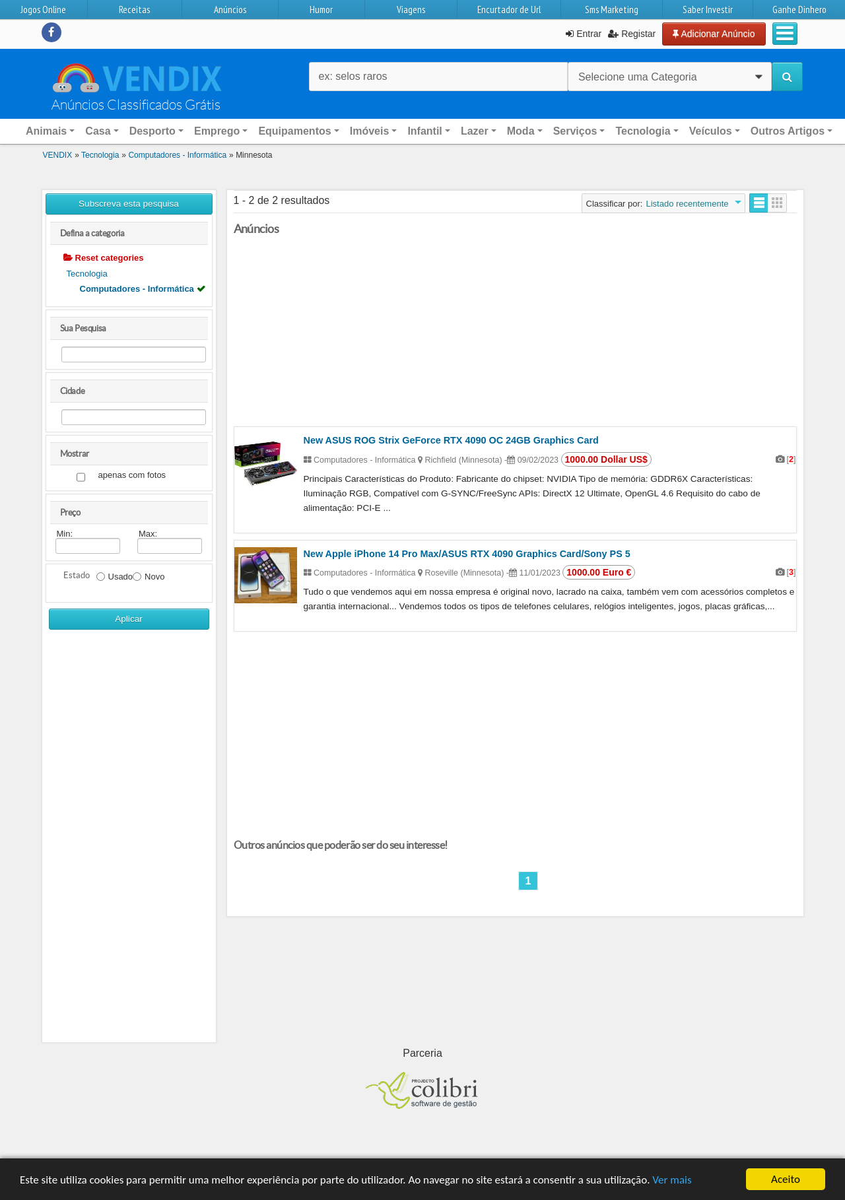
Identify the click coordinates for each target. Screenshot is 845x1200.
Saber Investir (708, 9)
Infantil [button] (424, 131)
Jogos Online (43, 9)
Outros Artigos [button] (788, 131)
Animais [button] (46, 131)
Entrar (583, 33)
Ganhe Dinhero (799, 9)
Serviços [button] (575, 131)
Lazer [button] (475, 131)
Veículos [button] (710, 131)
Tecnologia (87, 274)
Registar (632, 33)
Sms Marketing (611, 9)
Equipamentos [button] (294, 131)
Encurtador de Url (509, 9)
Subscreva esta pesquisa (129, 204)
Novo (148, 577)
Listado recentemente (687, 204)
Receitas (134, 9)
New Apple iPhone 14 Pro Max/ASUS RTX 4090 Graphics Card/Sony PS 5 (467, 554)
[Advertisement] (129, 841)
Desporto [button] (152, 131)
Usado (114, 577)
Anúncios (230, 9)
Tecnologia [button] (642, 131)
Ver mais (671, 1180)
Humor (321, 9)
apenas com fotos (132, 475)
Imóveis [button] (369, 131)
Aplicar (129, 619)
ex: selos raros (353, 76)
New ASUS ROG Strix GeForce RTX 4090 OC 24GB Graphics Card (451, 440)
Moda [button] (521, 131)
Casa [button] (97, 131)
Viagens (411, 9)
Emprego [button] (217, 131)
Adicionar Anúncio (714, 33)
